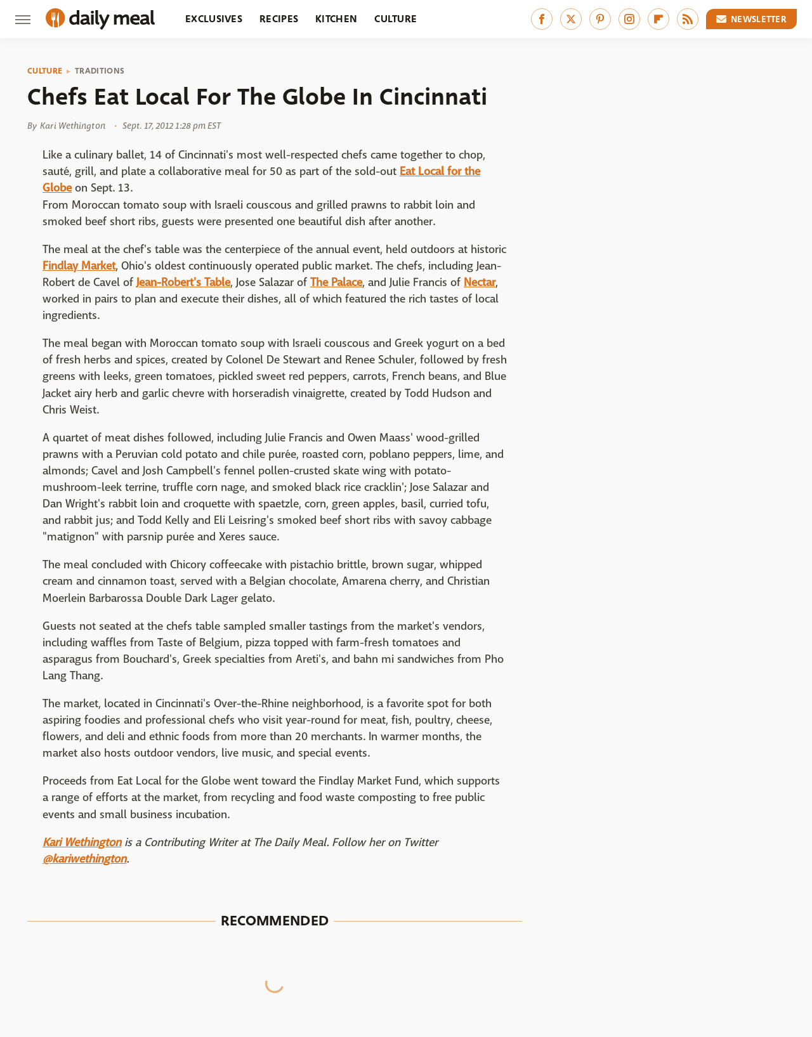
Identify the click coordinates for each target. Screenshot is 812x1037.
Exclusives (213, 18)
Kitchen (336, 18)
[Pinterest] (600, 19)
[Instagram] (629, 19)
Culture (395, 18)
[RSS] (687, 19)
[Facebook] (542, 19)
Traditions (99, 71)
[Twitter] (571, 19)
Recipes (278, 18)
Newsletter (751, 19)
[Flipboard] (658, 19)
